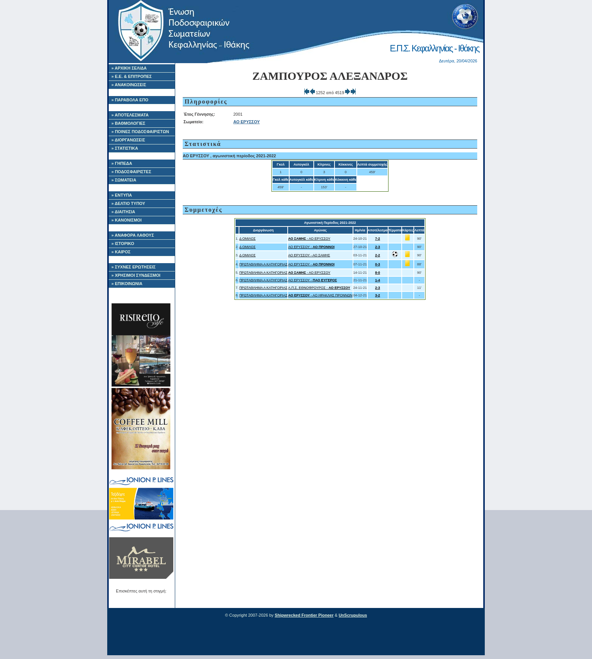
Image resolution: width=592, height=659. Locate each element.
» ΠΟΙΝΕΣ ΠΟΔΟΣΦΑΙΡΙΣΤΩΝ (140, 131)
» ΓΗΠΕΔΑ (121, 163)
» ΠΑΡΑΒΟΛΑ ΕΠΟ (129, 100)
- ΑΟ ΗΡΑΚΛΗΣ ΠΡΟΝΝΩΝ (320, 295)
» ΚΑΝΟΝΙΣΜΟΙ (126, 220)
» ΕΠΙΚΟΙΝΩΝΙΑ (126, 283)
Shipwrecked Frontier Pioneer (304, 615)
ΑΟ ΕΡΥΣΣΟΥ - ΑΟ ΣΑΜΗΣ (309, 255)
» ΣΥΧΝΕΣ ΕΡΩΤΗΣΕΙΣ (133, 267)
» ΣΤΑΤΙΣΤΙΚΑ (124, 148)
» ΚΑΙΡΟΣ (121, 252)
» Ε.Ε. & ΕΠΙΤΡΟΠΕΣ (131, 76)
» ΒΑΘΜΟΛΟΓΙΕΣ (128, 123)
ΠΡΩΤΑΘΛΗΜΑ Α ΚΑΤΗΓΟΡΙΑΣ (263, 264)
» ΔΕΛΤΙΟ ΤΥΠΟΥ (128, 203)
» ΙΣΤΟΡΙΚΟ (122, 243)
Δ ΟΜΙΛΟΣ (247, 238)
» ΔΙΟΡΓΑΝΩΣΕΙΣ (128, 140)
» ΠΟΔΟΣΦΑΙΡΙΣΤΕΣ (131, 171)
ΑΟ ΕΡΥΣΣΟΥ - (311, 247)
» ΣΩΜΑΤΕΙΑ (123, 180)
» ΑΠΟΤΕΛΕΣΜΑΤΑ (130, 115)
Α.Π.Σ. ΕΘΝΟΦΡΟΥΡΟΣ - (319, 288)
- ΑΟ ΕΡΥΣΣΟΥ (309, 238)
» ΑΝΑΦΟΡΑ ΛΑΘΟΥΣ (132, 235)
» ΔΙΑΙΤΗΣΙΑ (123, 211)
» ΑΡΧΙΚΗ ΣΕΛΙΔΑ (129, 68)
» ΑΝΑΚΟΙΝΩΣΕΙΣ (128, 84)
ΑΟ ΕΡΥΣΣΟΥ (246, 121)
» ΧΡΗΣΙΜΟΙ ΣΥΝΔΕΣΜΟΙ (135, 275)
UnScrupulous (353, 615)
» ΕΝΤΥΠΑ (121, 195)
